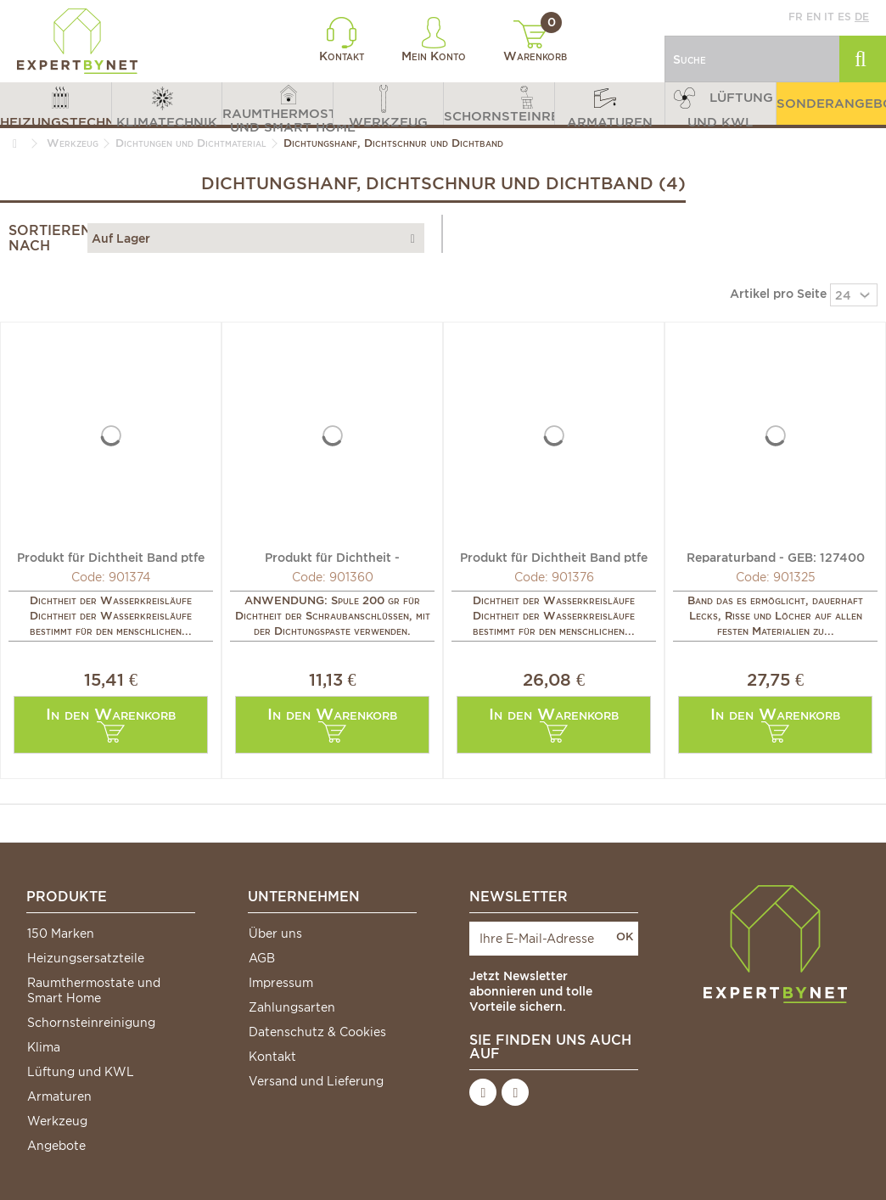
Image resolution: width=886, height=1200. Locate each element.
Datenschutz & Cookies (317, 1032)
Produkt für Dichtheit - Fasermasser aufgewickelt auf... (332, 557)
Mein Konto (433, 40)
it (829, 16)
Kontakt (341, 40)
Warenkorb (535, 41)
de (862, 16)
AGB (262, 958)
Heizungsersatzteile (85, 958)
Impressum (281, 983)
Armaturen (59, 1096)
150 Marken (60, 933)
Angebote (56, 1145)
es (844, 16)
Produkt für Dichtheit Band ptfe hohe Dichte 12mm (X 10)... (554, 557)
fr (795, 16)
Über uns (275, 933)
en (813, 16)
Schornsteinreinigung (91, 1022)
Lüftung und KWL (80, 1072)
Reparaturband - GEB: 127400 (776, 557)
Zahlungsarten (292, 1007)
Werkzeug (57, 1121)
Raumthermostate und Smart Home (93, 990)
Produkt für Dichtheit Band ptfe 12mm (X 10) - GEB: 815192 (111, 557)
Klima (43, 1047)
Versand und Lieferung (316, 1081)
